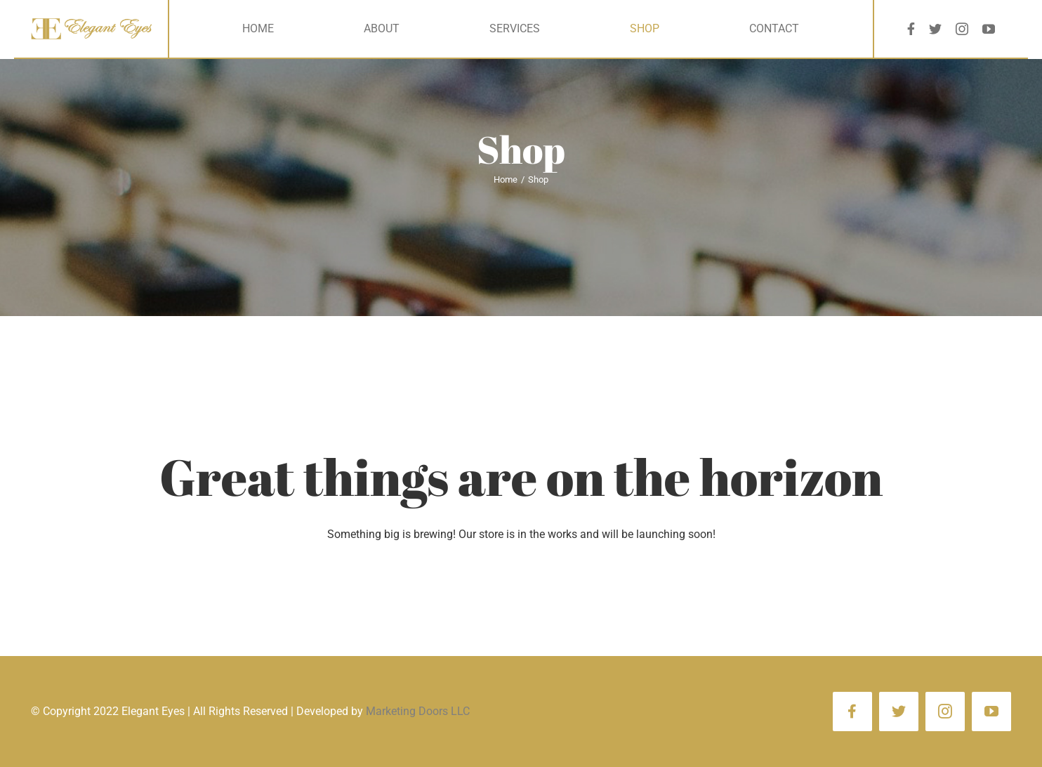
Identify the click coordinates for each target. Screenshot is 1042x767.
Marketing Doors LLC (418, 711)
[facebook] (911, 28)
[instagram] (962, 28)
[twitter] (935, 28)
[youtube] (988, 28)
